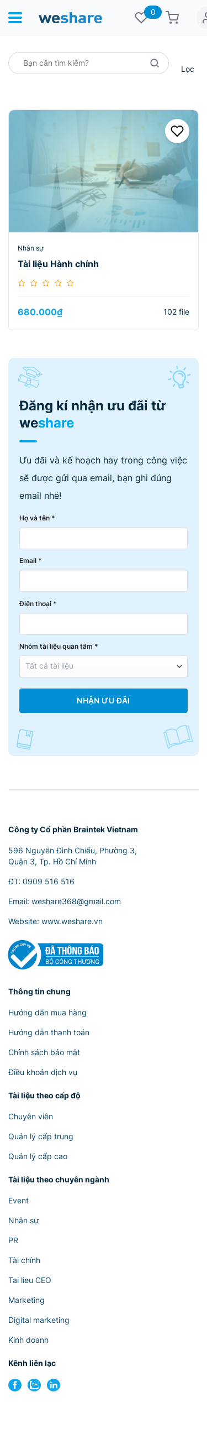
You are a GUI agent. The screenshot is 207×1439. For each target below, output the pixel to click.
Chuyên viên (30, 1116)
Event (18, 1200)
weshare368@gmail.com (76, 901)
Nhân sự (30, 248)
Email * (30, 560)
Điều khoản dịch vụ (42, 1072)
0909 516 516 (49, 881)
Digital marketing (39, 1320)
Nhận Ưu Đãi (103, 700)
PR (13, 1240)
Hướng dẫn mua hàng (47, 1012)
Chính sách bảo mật (44, 1052)
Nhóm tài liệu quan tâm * (58, 646)
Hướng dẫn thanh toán (48, 1032)
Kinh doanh (28, 1339)
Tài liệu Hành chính (58, 263)
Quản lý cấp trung (40, 1136)
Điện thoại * (38, 603)
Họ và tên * (37, 518)
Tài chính (24, 1260)
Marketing (26, 1300)
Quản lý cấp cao (37, 1156)
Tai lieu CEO (29, 1280)
